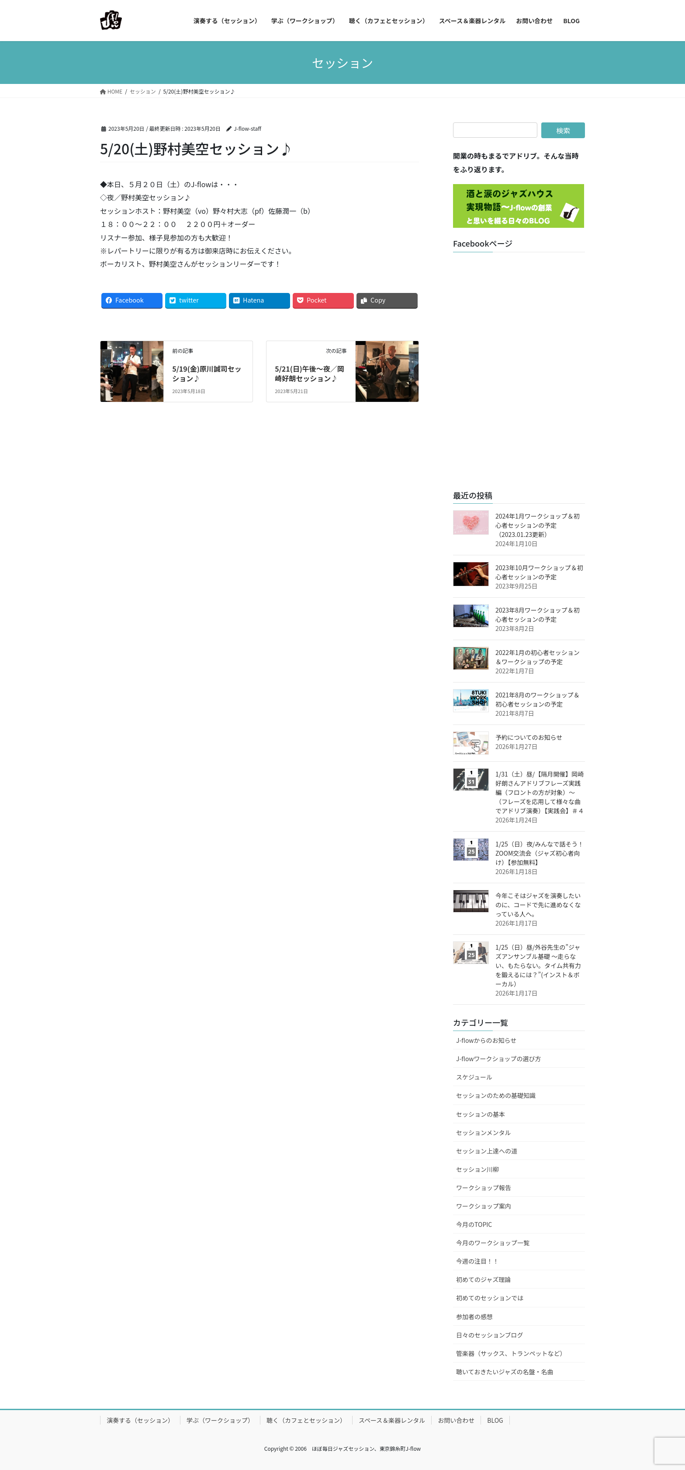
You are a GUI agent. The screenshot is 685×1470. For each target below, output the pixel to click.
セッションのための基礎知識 (496, 1095)
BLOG (495, 1420)
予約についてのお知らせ (528, 737)
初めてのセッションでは (489, 1297)
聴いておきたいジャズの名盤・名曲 (504, 1371)
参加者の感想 (474, 1316)
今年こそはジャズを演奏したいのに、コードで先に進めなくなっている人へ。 (538, 904)
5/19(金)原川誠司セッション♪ (207, 373)
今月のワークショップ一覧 (492, 1242)
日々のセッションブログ (489, 1335)
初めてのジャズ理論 (483, 1279)
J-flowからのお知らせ (486, 1040)
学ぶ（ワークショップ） (220, 1420)
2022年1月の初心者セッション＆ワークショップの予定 (537, 657)
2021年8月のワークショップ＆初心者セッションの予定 (537, 699)
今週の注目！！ (477, 1261)
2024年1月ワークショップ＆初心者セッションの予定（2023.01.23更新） (537, 525)
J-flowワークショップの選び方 (498, 1058)
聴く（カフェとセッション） (306, 1420)
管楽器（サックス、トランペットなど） (511, 1353)
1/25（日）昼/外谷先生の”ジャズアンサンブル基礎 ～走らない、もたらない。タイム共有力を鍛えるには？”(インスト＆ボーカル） (538, 965)
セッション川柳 (477, 1169)
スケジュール (474, 1077)
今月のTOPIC (474, 1224)
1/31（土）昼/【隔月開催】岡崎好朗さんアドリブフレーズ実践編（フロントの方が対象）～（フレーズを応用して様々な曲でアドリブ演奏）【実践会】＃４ (539, 792)
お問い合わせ (456, 1420)
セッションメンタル (483, 1132)
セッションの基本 (480, 1114)
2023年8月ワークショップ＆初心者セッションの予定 (537, 615)
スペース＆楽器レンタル (392, 1420)
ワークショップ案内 (483, 1206)
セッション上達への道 (486, 1150)
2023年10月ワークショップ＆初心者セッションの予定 (539, 572)
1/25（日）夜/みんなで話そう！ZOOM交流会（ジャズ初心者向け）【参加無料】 (539, 853)
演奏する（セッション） (140, 1420)
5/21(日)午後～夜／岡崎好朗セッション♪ (309, 373)
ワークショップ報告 (483, 1187)
